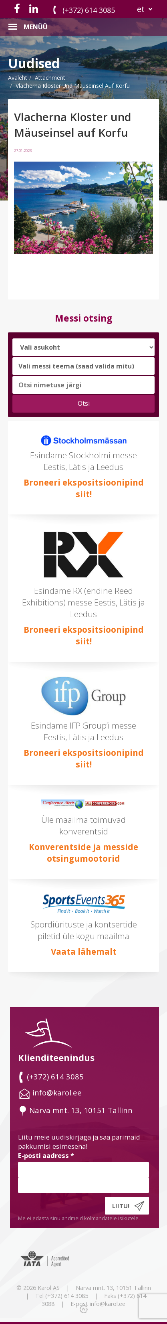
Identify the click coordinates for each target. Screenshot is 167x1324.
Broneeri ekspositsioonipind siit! (84, 488)
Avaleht (17, 77)
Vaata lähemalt (84, 951)
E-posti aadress (46, 1155)
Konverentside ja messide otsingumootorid (83, 852)
